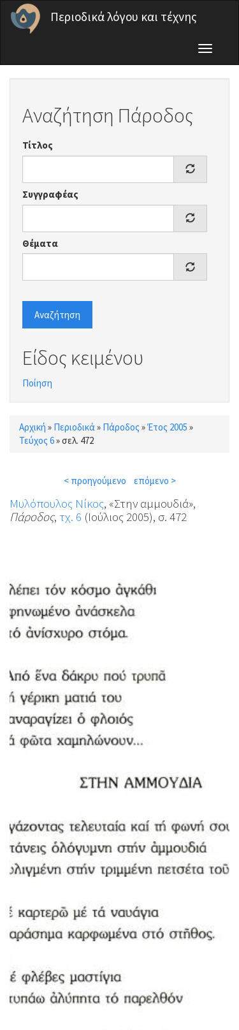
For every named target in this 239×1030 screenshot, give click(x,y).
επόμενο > (155, 481)
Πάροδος (121, 427)
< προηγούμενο (95, 481)
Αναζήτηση (57, 315)
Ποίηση (37, 383)
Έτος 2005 (167, 427)
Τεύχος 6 (36, 440)
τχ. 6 (70, 516)
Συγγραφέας (50, 194)
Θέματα (40, 243)
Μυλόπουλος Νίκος (57, 503)
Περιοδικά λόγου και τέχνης (123, 16)
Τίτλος (37, 145)
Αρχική (32, 427)
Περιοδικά (74, 427)
